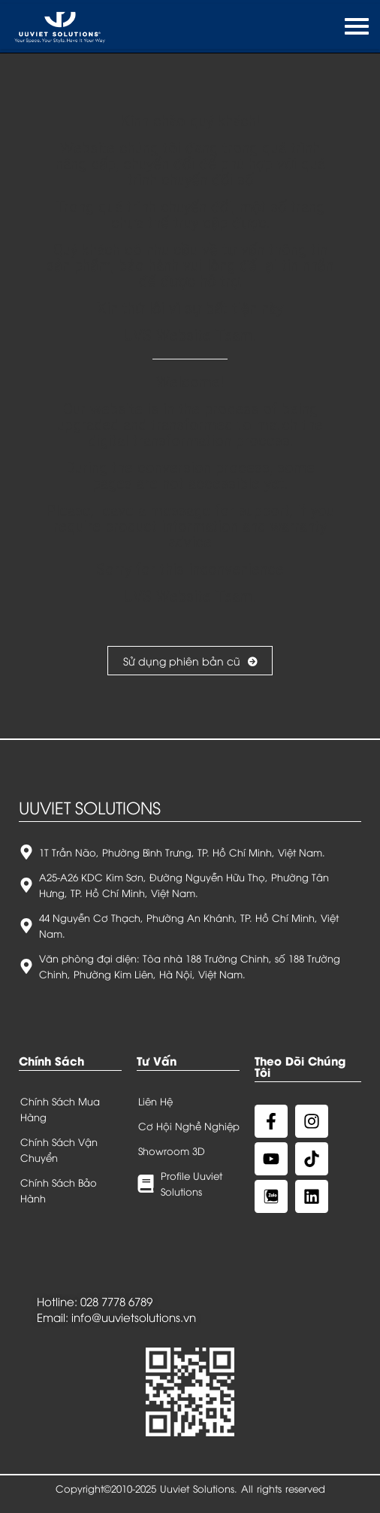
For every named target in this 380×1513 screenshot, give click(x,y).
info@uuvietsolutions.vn (133, 1316)
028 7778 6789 (116, 1300)
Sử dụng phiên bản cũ (190, 661)
